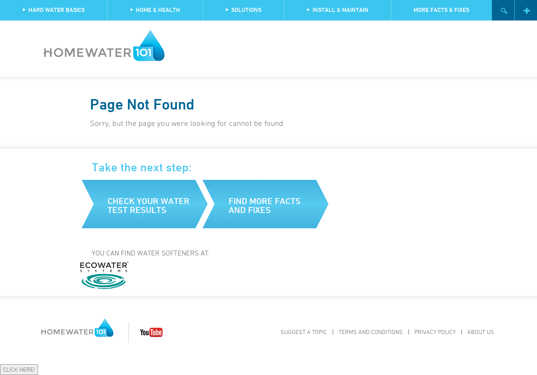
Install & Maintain (337, 9)
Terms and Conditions (371, 331)
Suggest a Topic (303, 331)
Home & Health (155, 9)
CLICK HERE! (19, 369)
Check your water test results (148, 205)
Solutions (243, 9)
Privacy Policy (435, 331)
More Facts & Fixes (441, 9)
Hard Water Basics (53, 9)
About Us (480, 331)
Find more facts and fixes (265, 205)
